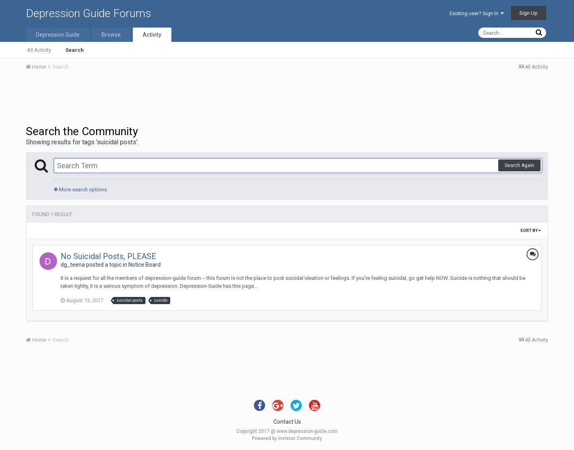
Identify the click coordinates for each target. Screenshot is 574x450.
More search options (80, 190)
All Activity (39, 50)
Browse (111, 34)
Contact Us (287, 422)
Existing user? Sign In (477, 13)
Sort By (530, 230)
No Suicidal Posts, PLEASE (108, 256)
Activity (152, 34)
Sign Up (528, 13)
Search (74, 50)
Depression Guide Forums (88, 13)
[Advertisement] (287, 99)
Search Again (519, 165)
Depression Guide (58, 34)
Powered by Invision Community (287, 438)
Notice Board (144, 264)
